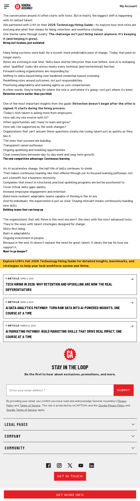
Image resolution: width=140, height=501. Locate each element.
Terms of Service (30, 405)
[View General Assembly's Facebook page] (48, 465)
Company (70, 436)
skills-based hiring (30, 76)
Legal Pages (70, 424)
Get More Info (70, 495)
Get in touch (70, 476)
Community (70, 448)
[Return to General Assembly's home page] (70, 354)
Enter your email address (27, 390)
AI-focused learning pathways (106, 173)
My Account (128, 6)
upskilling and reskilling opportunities (40, 150)
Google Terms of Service (21, 410)
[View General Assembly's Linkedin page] (91, 465)
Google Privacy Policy (111, 405)
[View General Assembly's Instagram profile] (59, 465)
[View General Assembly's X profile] (70, 465)
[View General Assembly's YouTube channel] (80, 465)
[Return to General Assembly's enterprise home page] (24, 7)
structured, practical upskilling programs (64, 182)
